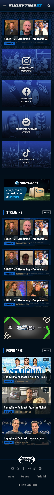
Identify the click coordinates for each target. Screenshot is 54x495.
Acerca (11, 476)
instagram (29, 469)
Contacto (25, 476)
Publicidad (41, 476)
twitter (18, 469)
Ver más (46, 212)
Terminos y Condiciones (26, 484)
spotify (40, 469)
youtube (13, 469)
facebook (24, 469)
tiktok (35, 469)
